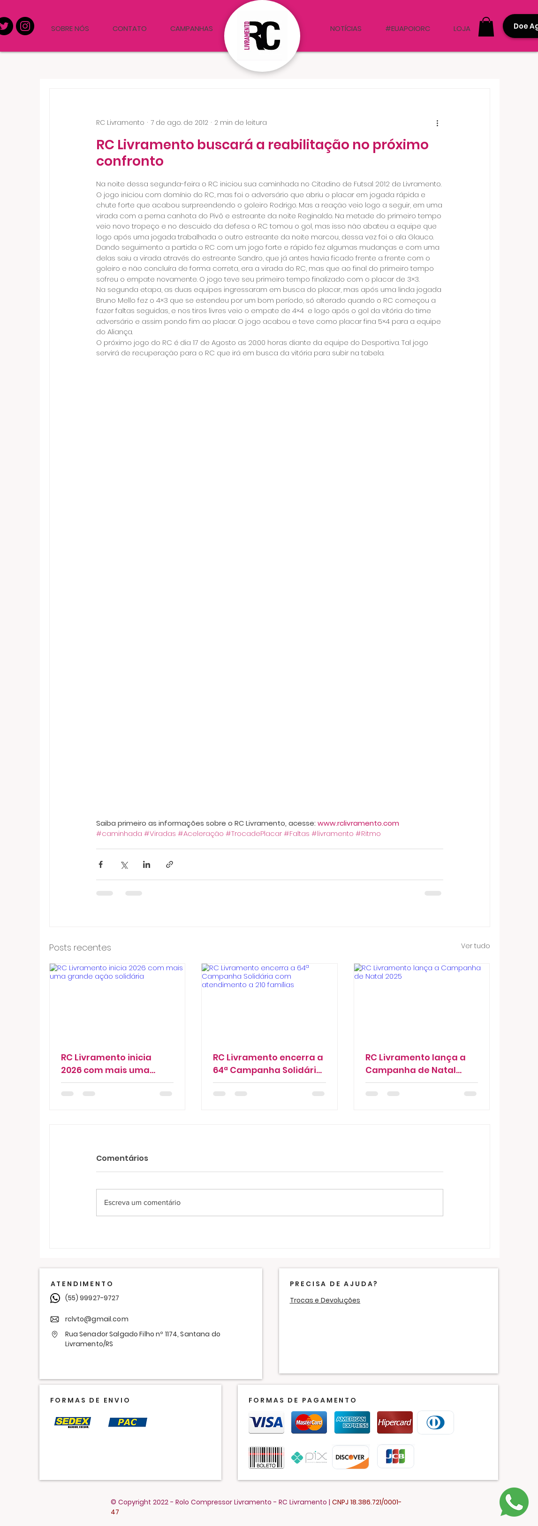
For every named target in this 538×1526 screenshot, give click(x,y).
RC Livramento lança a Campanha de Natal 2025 (415, 1063)
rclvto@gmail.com (97, 1319)
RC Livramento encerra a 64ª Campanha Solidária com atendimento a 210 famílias (268, 1063)
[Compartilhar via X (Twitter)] (123, 864)
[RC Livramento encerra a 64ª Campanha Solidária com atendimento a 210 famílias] (269, 1002)
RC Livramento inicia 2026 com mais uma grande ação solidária (111, 1063)
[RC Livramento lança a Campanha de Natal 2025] (422, 1002)
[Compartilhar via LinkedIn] (146, 864)
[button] (486, 27)
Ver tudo (475, 946)
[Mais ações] (437, 122)
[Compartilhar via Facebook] (100, 864)
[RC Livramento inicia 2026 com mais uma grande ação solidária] (117, 1002)
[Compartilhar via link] (169, 864)
